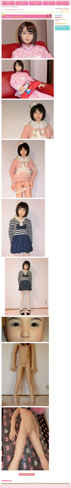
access (62, 27)
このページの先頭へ (6, 480)
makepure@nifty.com (65, 10)
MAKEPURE (20, 9)
